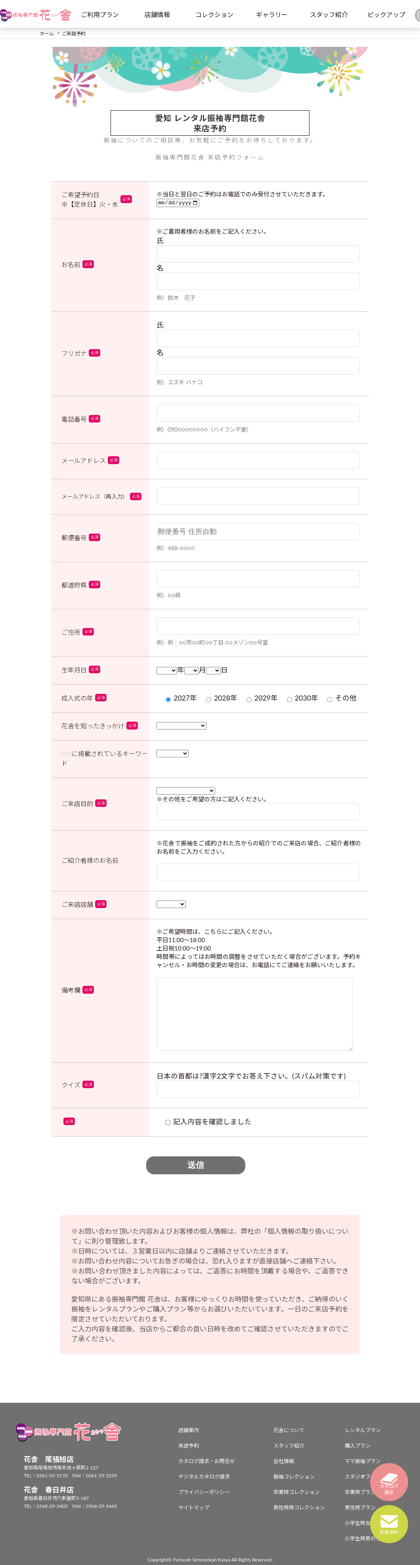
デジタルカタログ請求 (204, 1476)
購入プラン (357, 1445)
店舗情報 (157, 14)
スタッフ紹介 (329, 14)
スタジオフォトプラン (370, 1476)
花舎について (288, 1430)
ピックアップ (386, 14)
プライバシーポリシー (204, 1492)
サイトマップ (193, 1507)
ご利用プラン (100, 14)
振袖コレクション (294, 1476)
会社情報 (283, 1461)
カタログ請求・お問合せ (206, 1461)
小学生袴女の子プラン (370, 1523)
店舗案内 (188, 1430)
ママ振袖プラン (363, 1461)
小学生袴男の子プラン (370, 1538)
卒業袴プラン (360, 1492)
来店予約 (188, 1445)
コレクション (214, 14)
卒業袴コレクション (296, 1492)
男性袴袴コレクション (299, 1507)
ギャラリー (272, 14)
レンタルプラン (363, 1430)
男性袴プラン (360, 1507)
